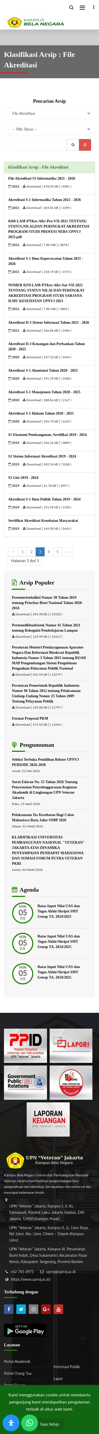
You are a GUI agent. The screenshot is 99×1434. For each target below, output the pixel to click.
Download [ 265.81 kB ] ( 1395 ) (47, 208)
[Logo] (51, 15)
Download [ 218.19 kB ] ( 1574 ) (47, 272)
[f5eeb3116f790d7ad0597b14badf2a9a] (25, 1082)
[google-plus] (46, 1309)
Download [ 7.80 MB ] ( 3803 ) (46, 309)
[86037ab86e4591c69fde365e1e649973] (25, 1045)
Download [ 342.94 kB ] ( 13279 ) (39, 674)
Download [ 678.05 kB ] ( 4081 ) (47, 186)
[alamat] (48, 1234)
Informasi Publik (67, 1366)
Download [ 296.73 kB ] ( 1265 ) (47, 421)
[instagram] (33, 1309)
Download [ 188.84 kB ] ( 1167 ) (47, 400)
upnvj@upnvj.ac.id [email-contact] (61, 1271)
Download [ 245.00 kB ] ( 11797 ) (39, 707)
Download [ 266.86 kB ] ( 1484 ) (47, 330)
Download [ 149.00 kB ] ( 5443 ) (47, 529)
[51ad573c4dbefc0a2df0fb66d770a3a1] (71, 1082)
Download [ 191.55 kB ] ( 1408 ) (47, 378)
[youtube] (58, 1309)
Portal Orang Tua (17, 1373)
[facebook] (93, 7)
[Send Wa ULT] (29, 1423)
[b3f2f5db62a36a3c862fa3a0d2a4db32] (71, 1045)
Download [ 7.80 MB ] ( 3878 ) (46, 245)
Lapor (58, 1378)
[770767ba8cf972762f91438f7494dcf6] (48, 1119)
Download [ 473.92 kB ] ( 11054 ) (39, 724)
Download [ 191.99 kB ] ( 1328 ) (47, 507)
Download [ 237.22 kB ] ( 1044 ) (47, 357)
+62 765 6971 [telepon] (22, 1271)
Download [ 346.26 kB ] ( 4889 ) (47, 443)
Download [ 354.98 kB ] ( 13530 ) (39, 614)
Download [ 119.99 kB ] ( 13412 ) (39, 637)
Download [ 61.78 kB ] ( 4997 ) (46, 486)
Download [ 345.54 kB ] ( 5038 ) (47, 464)
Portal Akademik (17, 1361)
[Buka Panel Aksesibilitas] (11, 1423)
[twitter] (21, 1309)
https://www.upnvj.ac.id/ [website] (31, 1279)
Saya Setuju (49, 1424)
